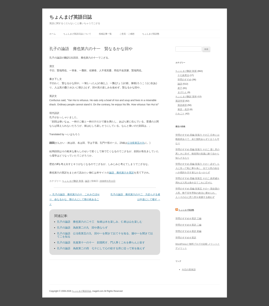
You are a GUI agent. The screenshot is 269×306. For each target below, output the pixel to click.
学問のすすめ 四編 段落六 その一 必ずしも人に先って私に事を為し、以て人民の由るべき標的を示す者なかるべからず (197, 168)
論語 (87, 181)
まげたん (182, 92)
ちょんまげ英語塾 (150, 34)
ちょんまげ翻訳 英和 (186, 96)
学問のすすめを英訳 (185, 237)
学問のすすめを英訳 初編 (188, 231)
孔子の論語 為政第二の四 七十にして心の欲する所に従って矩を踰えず (101, 248)
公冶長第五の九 (136, 142)
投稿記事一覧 (105, 34)
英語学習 (180, 101)
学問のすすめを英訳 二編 (188, 225)
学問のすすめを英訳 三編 (188, 218)
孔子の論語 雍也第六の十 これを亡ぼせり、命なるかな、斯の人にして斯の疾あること (74, 199)
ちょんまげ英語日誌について (77, 34)
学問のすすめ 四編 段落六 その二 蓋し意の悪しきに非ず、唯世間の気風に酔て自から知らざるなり (197, 153)
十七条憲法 (183, 75)
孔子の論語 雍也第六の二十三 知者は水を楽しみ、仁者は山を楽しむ (99, 221)
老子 (180, 88)
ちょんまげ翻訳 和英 (73, 181)
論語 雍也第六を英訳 (121, 172)
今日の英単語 (189, 269)
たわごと (180, 113)
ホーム (52, 34)
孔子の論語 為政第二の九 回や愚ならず (82, 227)
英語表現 (182, 105)
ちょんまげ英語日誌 (70, 17)
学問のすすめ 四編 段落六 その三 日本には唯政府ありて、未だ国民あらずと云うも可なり (197, 139)
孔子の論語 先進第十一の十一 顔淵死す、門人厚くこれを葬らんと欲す (101, 242)
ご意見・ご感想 (126, 34)
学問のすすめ (184, 79)
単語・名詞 (183, 109)
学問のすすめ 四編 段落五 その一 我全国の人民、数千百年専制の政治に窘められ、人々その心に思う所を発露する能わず (197, 193)
